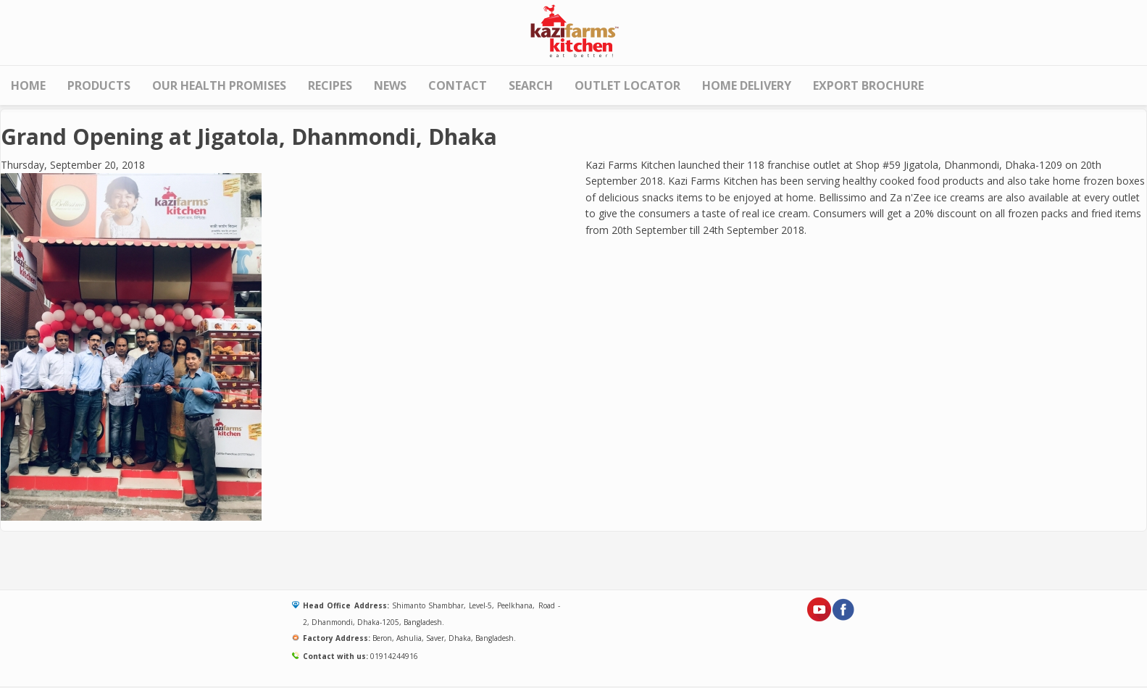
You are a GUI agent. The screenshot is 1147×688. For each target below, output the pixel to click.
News (390, 85)
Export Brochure (868, 85)
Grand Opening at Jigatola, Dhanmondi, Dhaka (249, 136)
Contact (457, 85)
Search (531, 85)
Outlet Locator (627, 85)
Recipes (330, 85)
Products (98, 85)
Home (28, 85)
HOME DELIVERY (746, 85)
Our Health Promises (219, 85)
